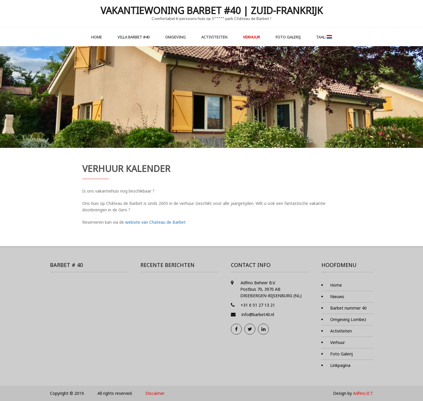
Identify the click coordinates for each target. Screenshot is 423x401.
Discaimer (154, 393)
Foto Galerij (288, 37)
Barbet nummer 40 (348, 308)
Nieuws (337, 296)
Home (96, 37)
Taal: (324, 37)
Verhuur (251, 37)
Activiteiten (214, 37)
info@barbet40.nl (257, 314)
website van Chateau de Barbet (155, 222)
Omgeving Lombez (348, 319)
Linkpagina (340, 365)
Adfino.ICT (363, 393)
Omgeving (175, 37)
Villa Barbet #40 (134, 37)
